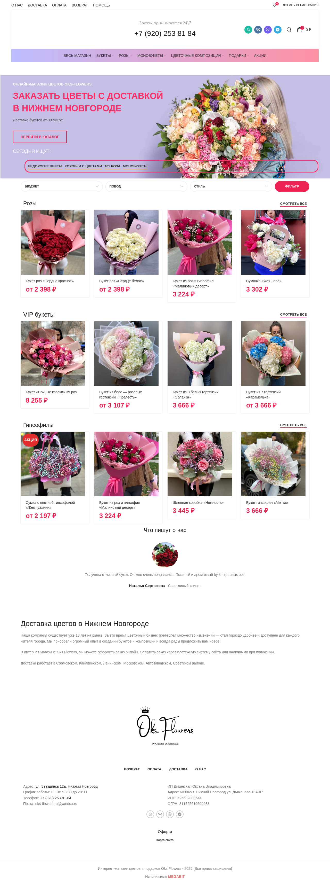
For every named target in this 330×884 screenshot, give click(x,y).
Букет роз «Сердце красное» (50, 281)
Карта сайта (165, 840)
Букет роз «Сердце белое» (121, 281)
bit (176, 876)
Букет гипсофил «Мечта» (267, 502)
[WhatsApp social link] (248, 30)
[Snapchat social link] (268, 30)
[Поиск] (289, 30)
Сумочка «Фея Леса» (264, 281)
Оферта (165, 831)
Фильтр (292, 186)
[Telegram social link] (278, 30)
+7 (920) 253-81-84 (55, 798)
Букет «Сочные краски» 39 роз (51, 392)
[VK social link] (258, 30)
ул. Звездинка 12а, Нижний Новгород (67, 786)
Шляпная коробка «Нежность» (198, 502)
